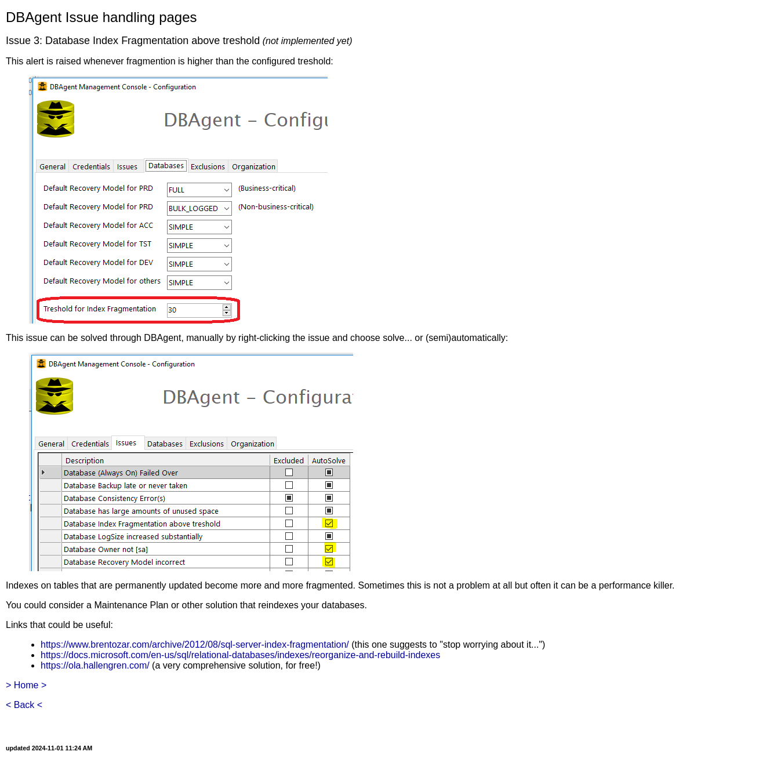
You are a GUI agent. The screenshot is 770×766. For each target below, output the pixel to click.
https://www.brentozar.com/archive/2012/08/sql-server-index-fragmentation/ (195, 644)
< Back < (24, 705)
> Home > (26, 685)
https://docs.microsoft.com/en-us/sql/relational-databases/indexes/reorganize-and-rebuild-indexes (240, 655)
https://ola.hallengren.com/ (95, 665)
